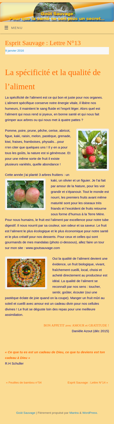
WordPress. (90, 412)
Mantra (74, 412)
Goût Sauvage (25, 412)
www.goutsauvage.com (43, 248)
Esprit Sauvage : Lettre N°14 (88, 382)
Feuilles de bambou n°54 (24, 382)
